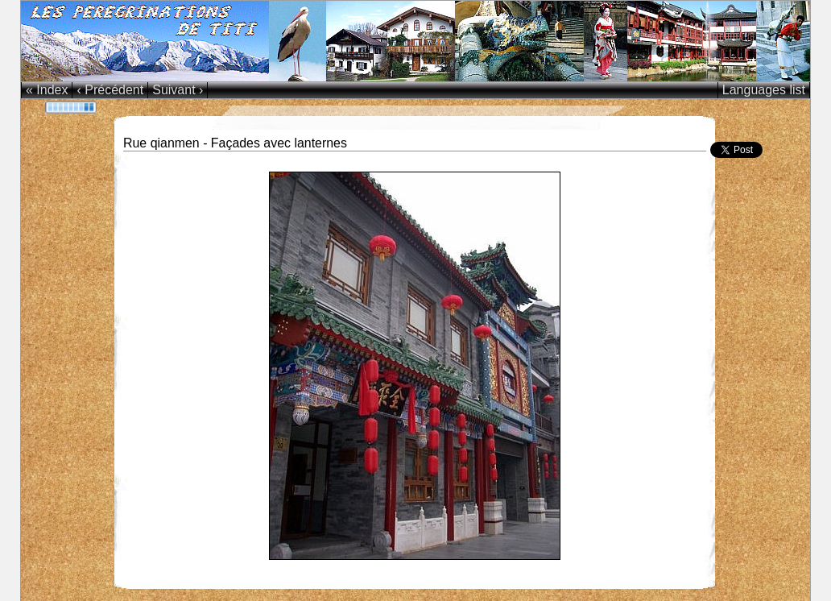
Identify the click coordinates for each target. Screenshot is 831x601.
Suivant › (177, 90)
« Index (47, 90)
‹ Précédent (109, 90)
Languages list (763, 90)
